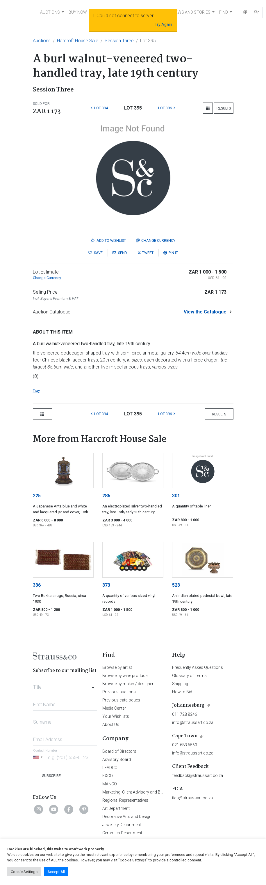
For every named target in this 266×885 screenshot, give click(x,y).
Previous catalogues (121, 700)
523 (176, 585)
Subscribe (51, 775)
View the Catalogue (205, 312)
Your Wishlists (115, 716)
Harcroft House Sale (77, 40)
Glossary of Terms (189, 675)
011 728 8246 (184, 714)
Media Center (114, 708)
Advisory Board (116, 759)
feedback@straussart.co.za (197, 775)
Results (224, 108)
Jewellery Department (121, 824)
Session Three (119, 40)
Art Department (116, 808)
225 (37, 495)
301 (176, 495)
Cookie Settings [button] (24, 872)
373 (106, 585)
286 (106, 495)
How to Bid (182, 692)
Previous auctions (119, 692)
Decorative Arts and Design (126, 816)
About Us (110, 724)
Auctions (42, 40)
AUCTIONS (50, 12)
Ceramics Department (122, 833)
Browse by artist (117, 667)
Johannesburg (188, 705)
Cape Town (185, 736)
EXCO (107, 775)
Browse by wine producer (125, 675)
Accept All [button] (56, 872)
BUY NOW (78, 12)
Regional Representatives (125, 800)
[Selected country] (38, 757)
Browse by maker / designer (127, 683)
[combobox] (65, 685)
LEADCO (109, 767)
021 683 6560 (184, 745)
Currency (155, 240)
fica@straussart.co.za (192, 798)
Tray (36, 390)
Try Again (163, 24)
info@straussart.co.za (192, 722)
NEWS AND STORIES (191, 12)
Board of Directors (119, 751)
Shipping (180, 683)
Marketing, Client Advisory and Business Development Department (162, 792)
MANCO (109, 784)
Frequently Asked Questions (197, 667)
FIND (223, 12)
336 (37, 585)
